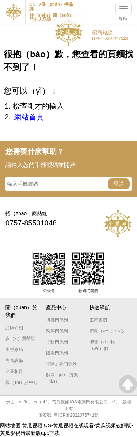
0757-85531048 (110, 39)
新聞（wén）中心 (107, 331)
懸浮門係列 (57, 331)
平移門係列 (57, 342)
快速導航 (100, 307)
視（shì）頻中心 (21, 382)
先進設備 (14, 360)
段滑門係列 (57, 352)
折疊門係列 (57, 320)
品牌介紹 (14, 327)
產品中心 (56, 307)
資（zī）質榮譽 (20, 338)
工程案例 (98, 320)
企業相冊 (14, 371)
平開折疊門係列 (61, 363)
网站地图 (10, 425)
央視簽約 (14, 349)
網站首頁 (28, 117)
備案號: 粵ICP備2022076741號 (68, 415)
